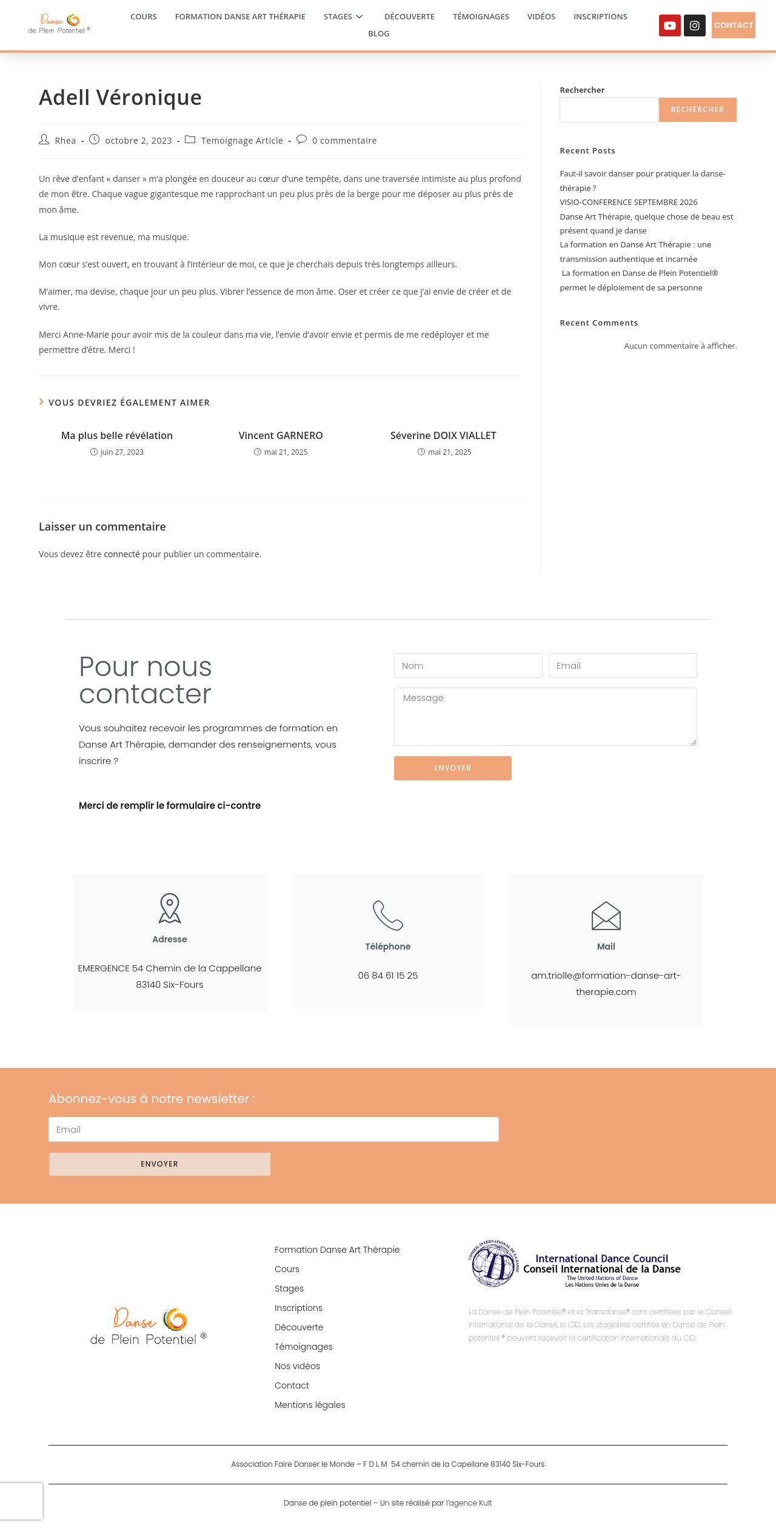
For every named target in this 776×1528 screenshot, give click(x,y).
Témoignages (481, 16)
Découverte (409, 16)
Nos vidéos (297, 1366)
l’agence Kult (469, 1503)
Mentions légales (310, 1405)
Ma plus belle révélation (117, 435)
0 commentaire (344, 140)
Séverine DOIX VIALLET (444, 435)
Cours (143, 16)
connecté (122, 554)
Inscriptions (600, 16)
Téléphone (388, 946)
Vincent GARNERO (281, 435)
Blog (378, 33)
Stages (343, 17)
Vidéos (541, 16)
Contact (292, 1385)
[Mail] (606, 915)
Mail (606, 946)
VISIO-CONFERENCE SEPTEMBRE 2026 (628, 201)
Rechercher (582, 89)
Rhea (65, 140)
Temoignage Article (242, 140)
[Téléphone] (388, 915)
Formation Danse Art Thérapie (240, 16)
